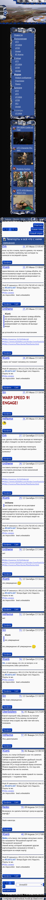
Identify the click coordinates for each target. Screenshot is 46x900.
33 (20, 630)
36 (22, 712)
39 (22, 807)
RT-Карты (19, 54)
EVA (4, 246)
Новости (18, 35)
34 (20, 659)
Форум (17, 74)
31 (20, 579)
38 (22, 751)
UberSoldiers (9, 711)
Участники (19, 81)
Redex (5, 807)
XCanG (5, 267)
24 (24, 358)
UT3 (17, 41)
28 (20, 463)
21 (24, 246)
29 (20, 498)
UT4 (17, 91)
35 (20, 696)
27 (20, 435)
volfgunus (7, 418)
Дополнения (20, 38)
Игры (23, 219)
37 (22, 735)
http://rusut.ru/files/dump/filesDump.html (21, 344)
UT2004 (18, 45)
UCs (16, 103)
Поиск (18, 84)
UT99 (17, 48)
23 (24, 309)
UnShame (7, 308)
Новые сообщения (23, 77)
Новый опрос (36, 233)
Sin (4, 392)
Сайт (16, 304)
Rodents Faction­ (23, 169)
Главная (8, 219)
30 (20, 549)
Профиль (7, 262)
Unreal (18, 51)
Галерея (18, 87)
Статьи (17, 58)
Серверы (18, 110)
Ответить (38, 225)
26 (24, 418)
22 (24, 267)
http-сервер (9, 292)
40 (22, 834)
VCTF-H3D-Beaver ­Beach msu (25, 191)
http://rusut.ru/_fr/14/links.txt (16, 339)
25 (24, 392)
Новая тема (37, 229)
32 (20, 614)
